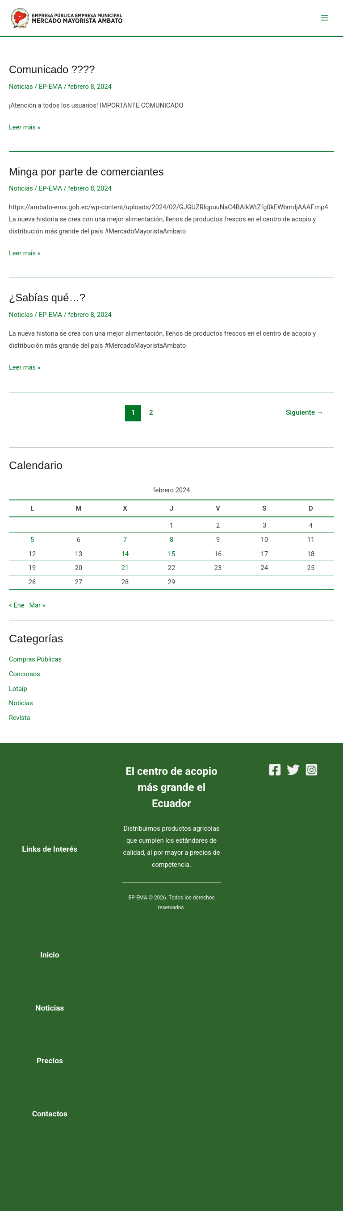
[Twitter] (293, 769)
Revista (19, 721)
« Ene (17, 609)
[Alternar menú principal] (324, 19)
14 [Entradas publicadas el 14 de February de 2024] (125, 557)
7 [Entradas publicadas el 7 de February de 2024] (125, 543)
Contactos (49, 1113)
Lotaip (18, 692)
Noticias (21, 90)
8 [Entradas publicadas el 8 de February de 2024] (171, 543)
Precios (50, 1061)
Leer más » (25, 130)
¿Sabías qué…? (47, 301)
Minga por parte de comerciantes (86, 175)
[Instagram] (311, 769)
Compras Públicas (35, 663)
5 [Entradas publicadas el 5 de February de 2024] (32, 543)
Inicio (49, 954)
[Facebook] (274, 769)
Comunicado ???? (52, 73)
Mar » (37, 609)
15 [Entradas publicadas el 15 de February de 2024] (171, 557)
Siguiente (305, 416)
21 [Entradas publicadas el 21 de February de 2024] (125, 571)
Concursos (24, 678)
